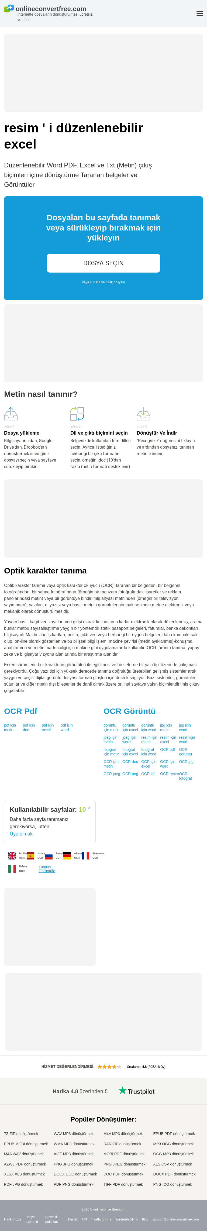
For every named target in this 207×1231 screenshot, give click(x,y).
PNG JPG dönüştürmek (73, 1164)
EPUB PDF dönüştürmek (174, 1134)
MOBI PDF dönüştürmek (124, 1154)
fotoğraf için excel (130, 752)
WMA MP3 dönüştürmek (74, 1144)
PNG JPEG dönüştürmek (125, 1164)
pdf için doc (29, 727)
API (84, 1219)
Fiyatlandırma (101, 1219)
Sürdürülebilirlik (126, 1219)
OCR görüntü (185, 752)
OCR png (130, 774)
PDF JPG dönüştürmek (23, 1184)
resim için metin (149, 739)
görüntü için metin (111, 727)
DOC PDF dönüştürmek (123, 1174)
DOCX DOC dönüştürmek (75, 1174)
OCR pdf (167, 749)
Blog (145, 1219)
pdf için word (67, 727)
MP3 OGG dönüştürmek (173, 1144)
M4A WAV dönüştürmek (24, 1154)
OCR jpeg (112, 774)
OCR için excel (148, 764)
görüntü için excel (130, 727)
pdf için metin (10, 727)
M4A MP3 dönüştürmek (123, 1134)
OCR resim (169, 774)
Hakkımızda (13, 1219)
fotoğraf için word (148, 752)
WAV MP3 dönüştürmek (74, 1134)
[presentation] (103, 248)
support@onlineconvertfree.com (175, 1219)
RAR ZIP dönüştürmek (122, 1144)
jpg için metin (166, 727)
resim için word (187, 739)
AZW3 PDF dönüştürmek (25, 1164)
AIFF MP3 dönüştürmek (74, 1154)
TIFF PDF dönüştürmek (123, 1184)
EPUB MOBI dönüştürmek (26, 1144)
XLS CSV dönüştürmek (172, 1164)
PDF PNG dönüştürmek (74, 1184)
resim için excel (168, 739)
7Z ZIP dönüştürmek (21, 1134)
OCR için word (167, 764)
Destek (73, 1219)
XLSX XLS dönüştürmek (24, 1174)
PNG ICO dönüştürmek (172, 1184)
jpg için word (185, 727)
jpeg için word (129, 739)
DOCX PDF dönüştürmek (174, 1174)
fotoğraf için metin (111, 752)
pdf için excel (48, 727)
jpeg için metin (110, 739)
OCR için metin (111, 764)
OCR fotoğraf (185, 776)
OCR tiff (148, 774)
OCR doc (130, 761)
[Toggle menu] (199, 13)
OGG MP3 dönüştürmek (173, 1154)
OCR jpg (186, 761)
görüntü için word (148, 727)
